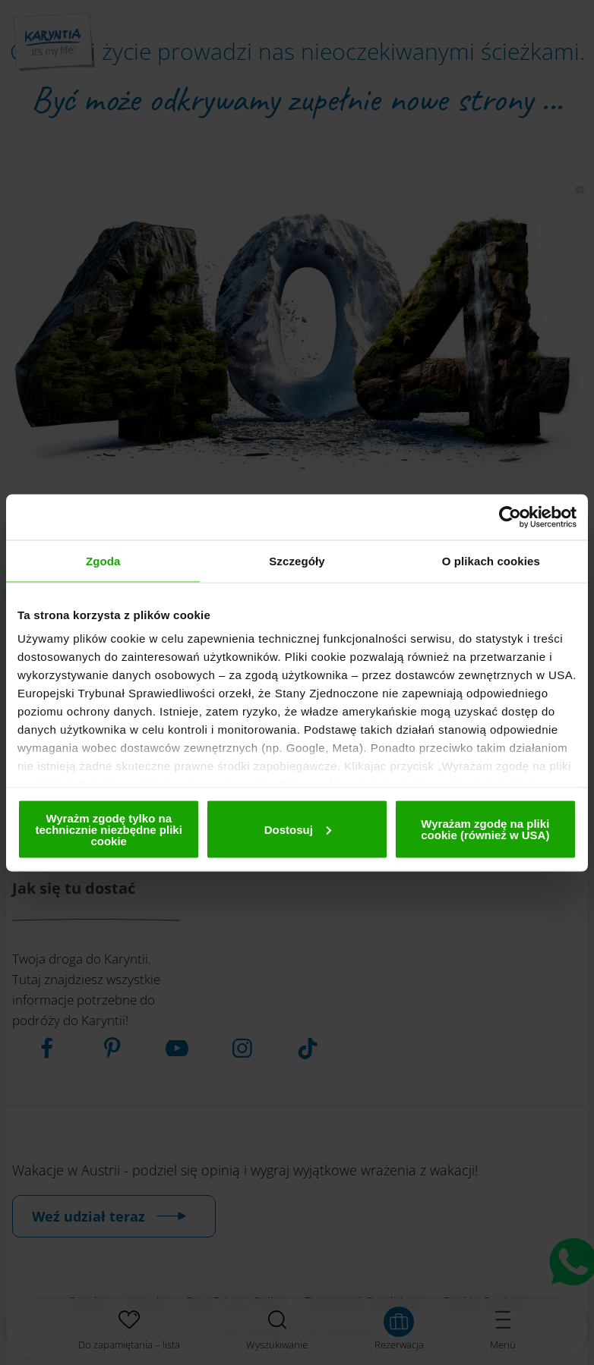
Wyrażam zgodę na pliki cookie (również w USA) (485, 829)
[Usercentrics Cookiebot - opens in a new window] (510, 516)
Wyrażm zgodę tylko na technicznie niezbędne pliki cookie (108, 829)
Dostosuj (297, 828)
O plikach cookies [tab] (491, 560)
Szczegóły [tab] (296, 560)
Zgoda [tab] (103, 560)
